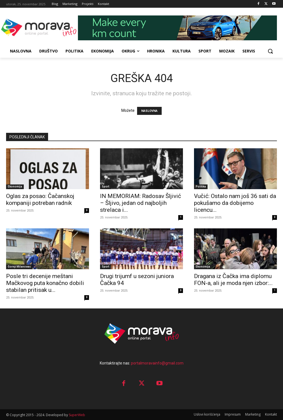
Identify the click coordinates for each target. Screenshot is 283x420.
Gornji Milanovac (19, 266)
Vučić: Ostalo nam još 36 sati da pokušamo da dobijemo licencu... (235, 203)
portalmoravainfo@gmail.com (157, 363)
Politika (201, 186)
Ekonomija (15, 186)
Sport (105, 186)
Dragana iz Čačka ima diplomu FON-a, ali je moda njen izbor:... (233, 279)
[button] (270, 51)
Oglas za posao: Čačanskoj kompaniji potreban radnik (40, 199)
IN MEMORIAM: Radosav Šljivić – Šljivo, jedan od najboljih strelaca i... (140, 203)
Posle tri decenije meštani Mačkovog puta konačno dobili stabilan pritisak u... (45, 283)
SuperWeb (77, 415)
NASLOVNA (149, 111)
